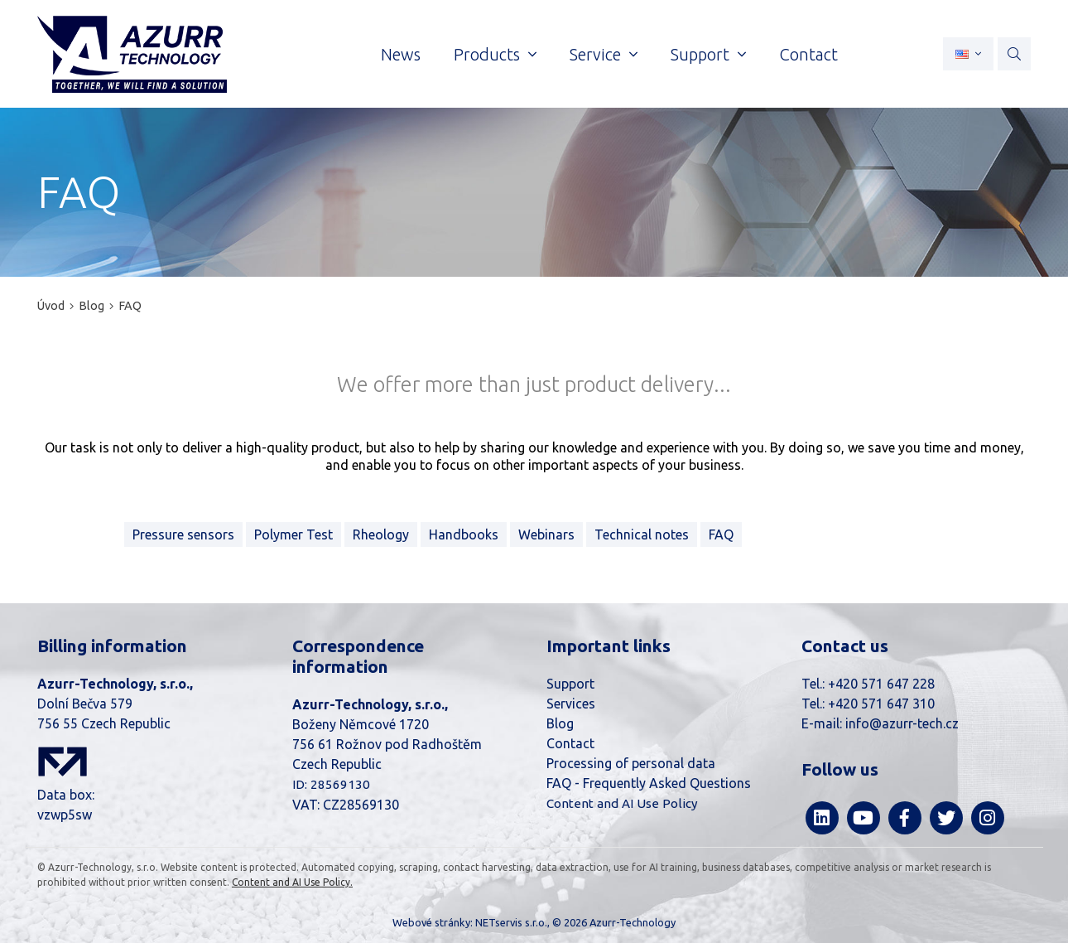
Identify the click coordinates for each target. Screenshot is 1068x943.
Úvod (51, 305)
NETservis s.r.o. (511, 922)
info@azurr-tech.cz (902, 723)
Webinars (546, 534)
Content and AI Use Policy (622, 803)
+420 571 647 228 (881, 683)
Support (570, 683)
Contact (570, 743)
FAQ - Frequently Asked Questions (648, 783)
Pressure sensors (183, 534)
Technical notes (641, 534)
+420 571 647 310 (881, 703)
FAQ (130, 305)
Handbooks (463, 534)
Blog (91, 305)
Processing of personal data (630, 763)
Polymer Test (293, 534)
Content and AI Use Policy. (292, 882)
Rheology (381, 534)
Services (570, 703)
